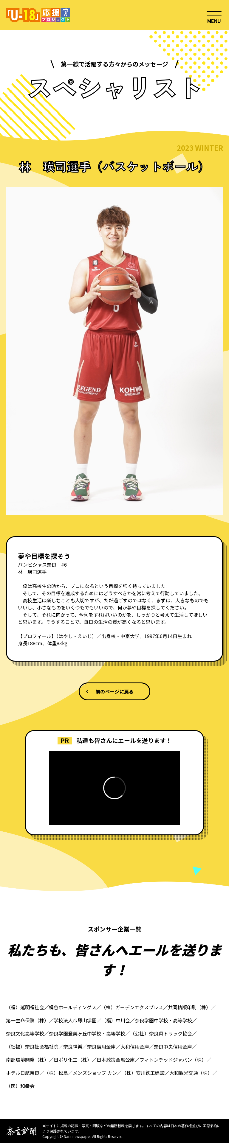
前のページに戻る (114, 691)
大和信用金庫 (134, 1046)
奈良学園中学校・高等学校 (163, 1020)
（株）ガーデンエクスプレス (132, 1007)
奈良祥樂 (72, 1046)
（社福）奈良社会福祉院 (32, 1046)
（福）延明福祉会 (25, 1007)
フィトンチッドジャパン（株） (173, 1059)
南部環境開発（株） (27, 1059)
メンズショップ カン (95, 1072)
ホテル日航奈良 (22, 1072)
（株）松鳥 (56, 1072)
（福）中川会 (115, 1020)
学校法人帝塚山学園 (75, 1020)
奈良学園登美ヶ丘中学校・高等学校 (87, 1033)
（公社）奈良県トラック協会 (161, 1033)
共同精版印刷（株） (189, 1007)
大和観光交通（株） (190, 1072)
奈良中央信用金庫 (173, 1046)
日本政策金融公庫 (116, 1059)
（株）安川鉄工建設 (143, 1072)
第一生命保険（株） (27, 1020)
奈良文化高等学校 (25, 1033)
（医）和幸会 (20, 1085)
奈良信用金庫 (101, 1046)
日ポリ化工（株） (73, 1059)
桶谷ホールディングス (72, 1007)
